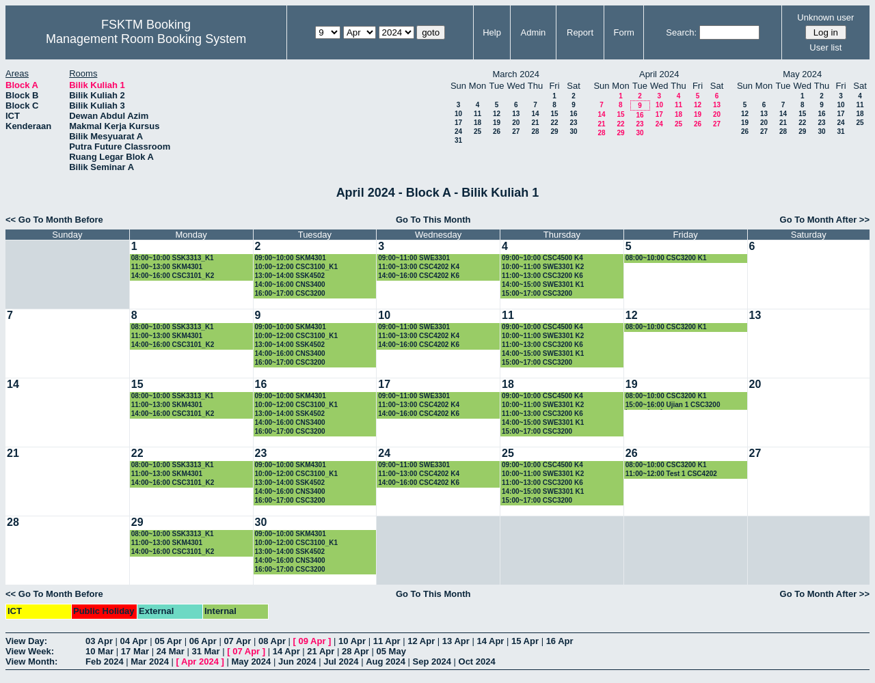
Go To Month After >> (825, 219)
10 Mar (99, 651)
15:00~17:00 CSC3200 (537, 293)
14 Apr (490, 641)
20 (516, 122)
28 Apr (355, 651)
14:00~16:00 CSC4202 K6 (418, 275)
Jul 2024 (340, 661)
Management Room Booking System (146, 39)
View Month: (31, 661)
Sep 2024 (432, 661)
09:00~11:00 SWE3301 (414, 258)
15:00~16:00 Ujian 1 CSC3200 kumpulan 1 (673, 405)
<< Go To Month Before (54, 219)
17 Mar (135, 651)
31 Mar (205, 651)
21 (535, 122)
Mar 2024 (150, 661)
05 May (391, 651)
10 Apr (352, 641)
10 (458, 113)
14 (535, 113)
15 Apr (525, 641)
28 (535, 131)
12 (496, 113)
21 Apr (320, 651)
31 (458, 140)
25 (477, 131)
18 (477, 122)
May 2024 (251, 661)
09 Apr (312, 641)
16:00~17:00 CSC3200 (290, 293)
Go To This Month (433, 219)
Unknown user (825, 17)
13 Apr (456, 641)
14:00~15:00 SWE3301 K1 (543, 284)
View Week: (29, 651)
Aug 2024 (385, 661)
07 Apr (237, 641)
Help (492, 32)
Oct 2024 (477, 661)
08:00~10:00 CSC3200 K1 (666, 258)
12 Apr (421, 641)
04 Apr (134, 641)
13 (516, 113)
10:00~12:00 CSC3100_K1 (296, 266)
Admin (533, 32)
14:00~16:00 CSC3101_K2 (172, 275)
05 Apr (168, 641)
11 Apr (387, 641)
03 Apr (99, 641)
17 (458, 122)
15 (554, 113)
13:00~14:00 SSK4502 (290, 275)
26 (496, 131)
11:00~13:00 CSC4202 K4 (418, 266)
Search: (681, 32)
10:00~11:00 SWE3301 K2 (543, 266)
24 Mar (171, 651)
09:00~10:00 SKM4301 (290, 258)
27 (516, 131)
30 (573, 131)
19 (496, 122)
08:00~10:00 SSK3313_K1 (172, 258)
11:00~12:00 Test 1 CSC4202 (671, 473)
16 (573, 113)
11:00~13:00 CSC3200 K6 (542, 275)
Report (580, 32)
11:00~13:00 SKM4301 (166, 266)
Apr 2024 (200, 661)
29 (554, 131)
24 (458, 131)
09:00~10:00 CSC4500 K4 (542, 258)
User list (825, 47)
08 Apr (272, 641)
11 (477, 113)
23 (573, 122)
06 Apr (203, 641)
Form (624, 32)
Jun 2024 (297, 661)
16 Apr (560, 641)
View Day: (26, 641)
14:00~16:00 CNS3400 (290, 284)
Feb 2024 (104, 661)
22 (554, 122)
